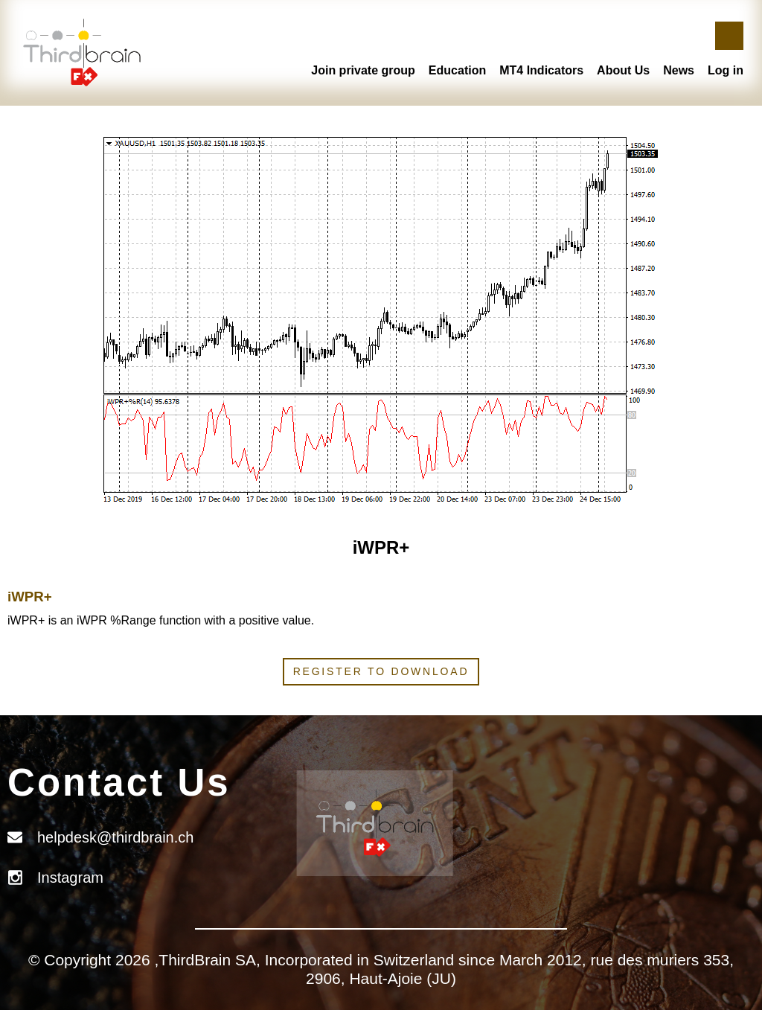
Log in (725, 70)
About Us (623, 70)
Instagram (70, 877)
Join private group (363, 70)
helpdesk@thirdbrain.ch (115, 837)
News (678, 70)
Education (457, 70)
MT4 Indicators (541, 70)
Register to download (381, 671)
